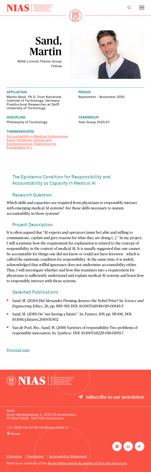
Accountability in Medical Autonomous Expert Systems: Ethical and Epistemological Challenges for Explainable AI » (37, 142)
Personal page (18, 350)
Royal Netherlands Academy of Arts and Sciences (87, 463)
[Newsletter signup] (139, 446)
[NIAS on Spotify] (117, 446)
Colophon (14, 456)
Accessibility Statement (68, 456)
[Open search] (129, 7)
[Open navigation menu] (141, 7)
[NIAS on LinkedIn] (128, 446)
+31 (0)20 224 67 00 (22, 428)
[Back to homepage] (29, 7)
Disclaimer (35, 456)
